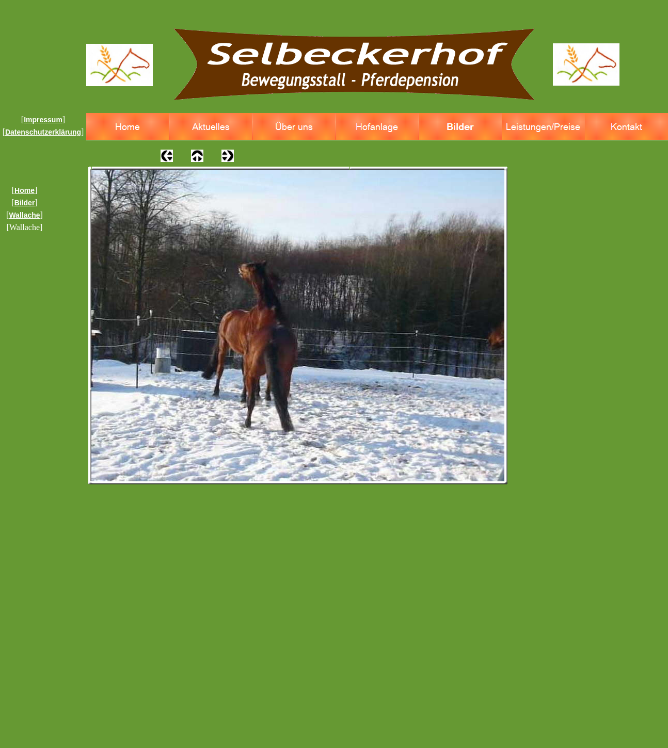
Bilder (24, 203)
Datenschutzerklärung (43, 132)
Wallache (24, 215)
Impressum (43, 120)
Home (24, 190)
